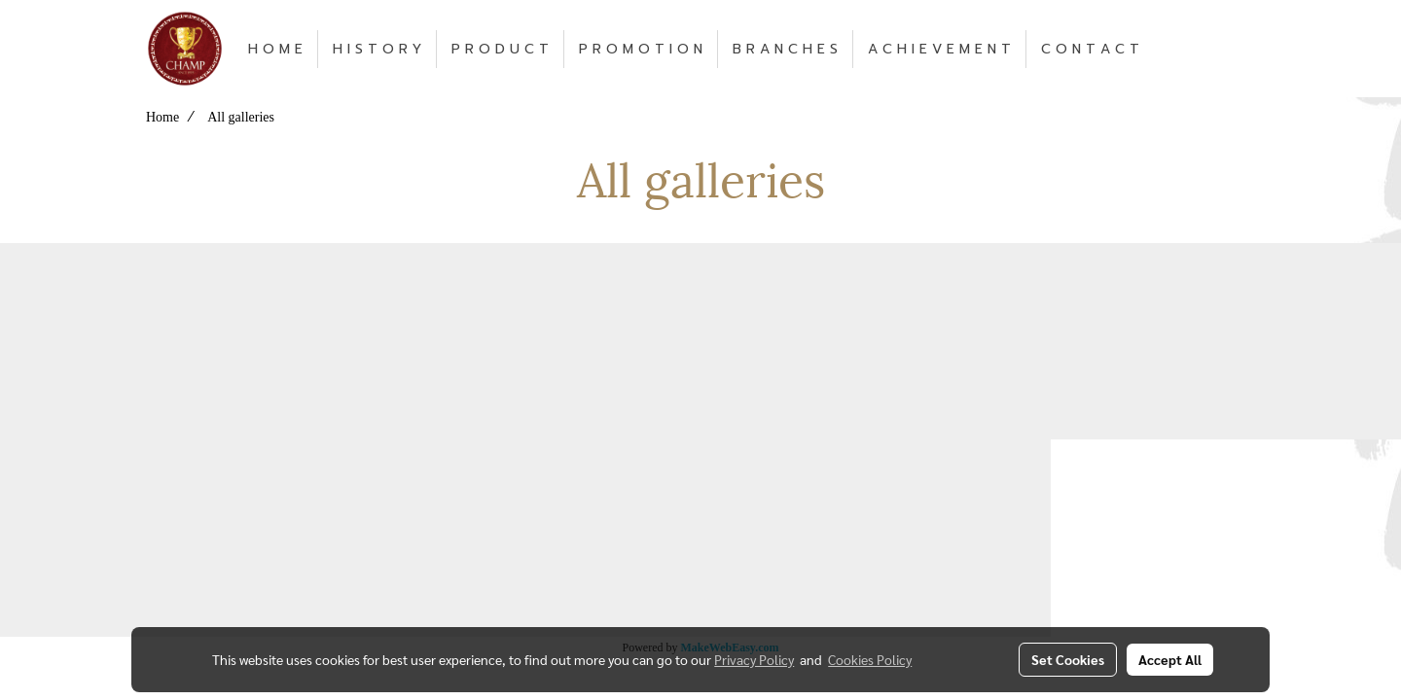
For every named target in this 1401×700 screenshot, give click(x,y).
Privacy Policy (754, 659)
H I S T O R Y (377, 49)
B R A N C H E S (785, 49)
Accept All (1170, 659)
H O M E (275, 49)
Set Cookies (1067, 659)
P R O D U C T (500, 49)
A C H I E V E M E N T (939, 49)
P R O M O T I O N (640, 49)
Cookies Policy (870, 659)
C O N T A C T (1090, 49)
